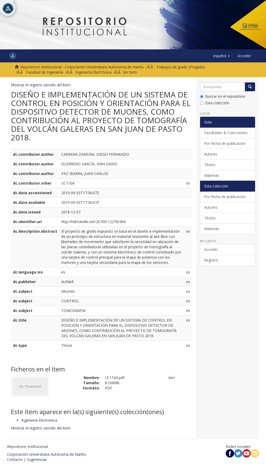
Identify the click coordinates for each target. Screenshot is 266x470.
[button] (221, 55)
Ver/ (171, 377)
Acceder (211, 249)
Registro (211, 260)
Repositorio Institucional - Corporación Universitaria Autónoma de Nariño (82, 66)
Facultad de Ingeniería (44, 72)
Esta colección (214, 102)
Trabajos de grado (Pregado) (180, 66)
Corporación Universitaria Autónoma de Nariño (46, 454)
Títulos (210, 164)
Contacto (15, 459)
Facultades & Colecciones (226, 132)
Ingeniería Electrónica (93, 72)
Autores (210, 154)
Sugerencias (37, 459)
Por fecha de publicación (224, 143)
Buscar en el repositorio (222, 96)
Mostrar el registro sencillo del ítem (40, 84)
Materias (211, 175)
